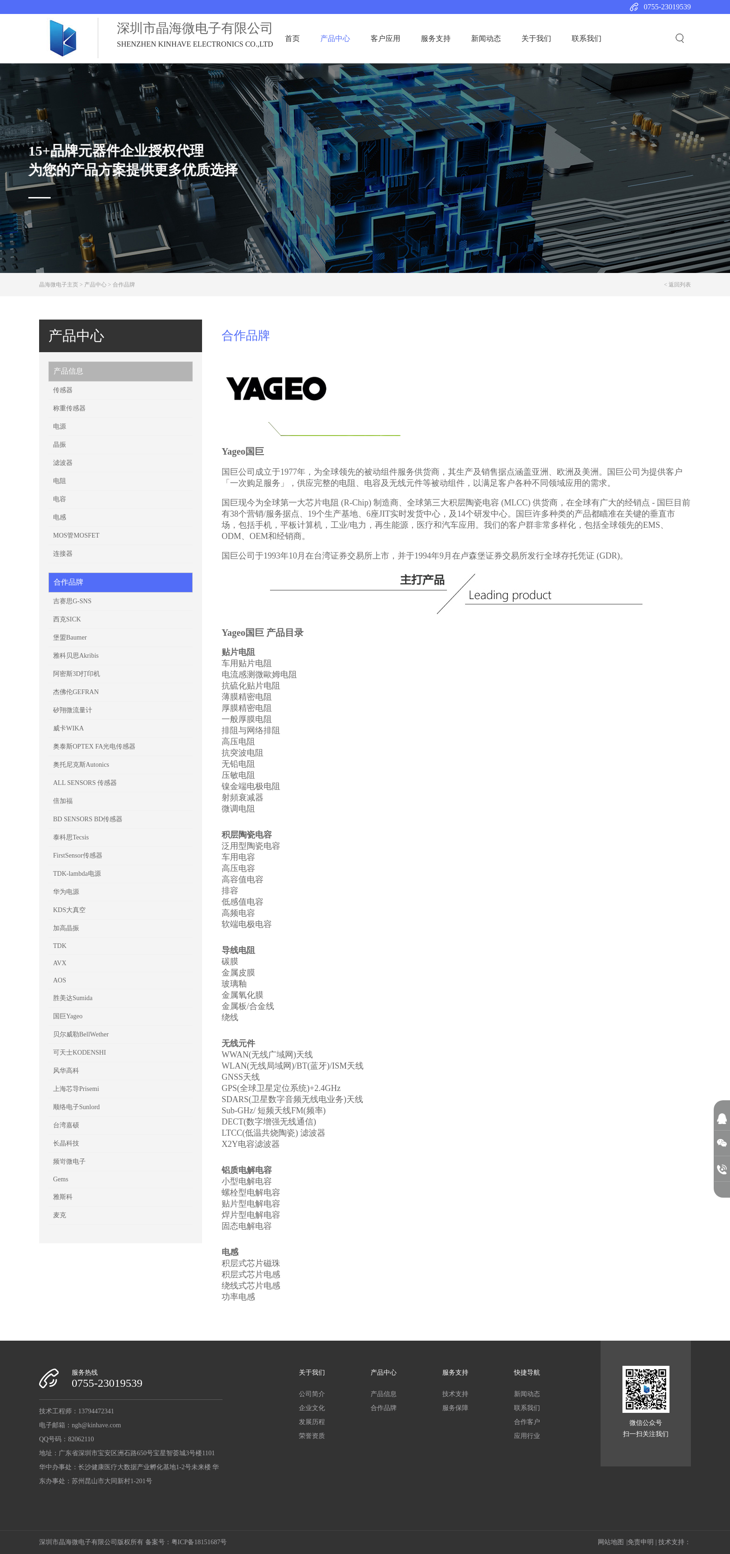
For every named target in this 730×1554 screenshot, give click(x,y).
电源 (59, 426)
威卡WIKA (68, 728)
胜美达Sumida (73, 998)
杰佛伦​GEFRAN (76, 691)
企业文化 (312, 1407)
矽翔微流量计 (72, 710)
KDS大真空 (69, 909)
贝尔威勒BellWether (80, 1034)
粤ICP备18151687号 (199, 1542)
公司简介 (312, 1393)
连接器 (63, 553)
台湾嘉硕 (66, 1125)
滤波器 (63, 462)
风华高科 (66, 1070)
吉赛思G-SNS (72, 601)
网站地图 (611, 1542)
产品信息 (68, 371)
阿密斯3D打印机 (76, 673)
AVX (60, 963)
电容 (59, 499)
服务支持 (436, 38)
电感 (59, 517)
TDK (60, 945)
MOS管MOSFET (76, 535)
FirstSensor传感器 (77, 855)
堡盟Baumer (70, 637)
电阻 (59, 480)
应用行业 (527, 1435)
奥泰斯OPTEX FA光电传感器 (94, 746)
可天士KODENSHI (79, 1052)
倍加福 (63, 800)
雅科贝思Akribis (76, 655)
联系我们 (587, 38)
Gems (60, 1179)
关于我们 (536, 38)
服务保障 (455, 1407)
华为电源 (66, 891)
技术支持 (455, 1393)
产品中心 (335, 38)
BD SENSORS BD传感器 (87, 819)
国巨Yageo (67, 1016)
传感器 (63, 390)
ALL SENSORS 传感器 (85, 782)
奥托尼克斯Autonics (81, 764)
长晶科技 (66, 1143)
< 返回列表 (677, 284)
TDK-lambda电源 (77, 873)
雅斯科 (63, 1196)
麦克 (59, 1215)
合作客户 (527, 1421)
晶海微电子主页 (58, 284)
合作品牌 (124, 284)
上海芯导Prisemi (76, 1088)
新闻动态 (486, 38)
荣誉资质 (312, 1435)
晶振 (59, 444)
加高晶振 (66, 928)
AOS (59, 980)
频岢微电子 (69, 1161)
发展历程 (312, 1421)
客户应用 (385, 38)
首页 (292, 38)
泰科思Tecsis (71, 837)
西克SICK (67, 619)
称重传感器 (69, 408)
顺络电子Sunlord (76, 1107)
